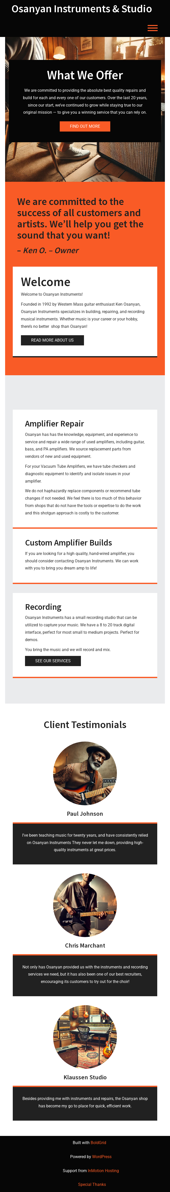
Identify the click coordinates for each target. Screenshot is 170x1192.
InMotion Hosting (103, 1170)
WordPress (102, 1156)
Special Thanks (92, 1184)
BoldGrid (98, 1142)
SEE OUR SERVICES (53, 660)
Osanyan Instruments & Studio (81, 8)
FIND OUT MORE (85, 126)
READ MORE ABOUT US (52, 340)
